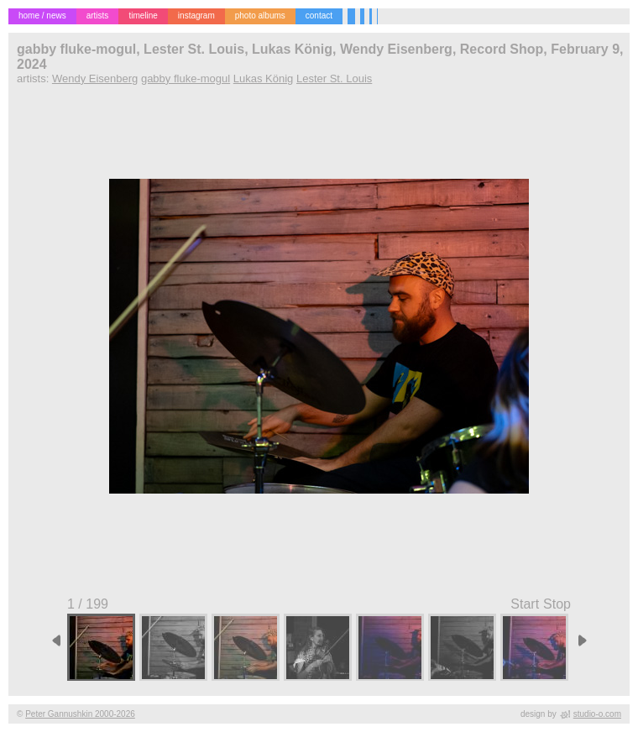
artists (97, 15)
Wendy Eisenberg (95, 78)
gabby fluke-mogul (185, 78)
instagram (196, 15)
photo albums (260, 15)
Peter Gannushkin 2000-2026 (80, 714)
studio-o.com (597, 714)
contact (319, 15)
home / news (42, 15)
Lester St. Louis (334, 78)
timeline (142, 15)
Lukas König (263, 78)
